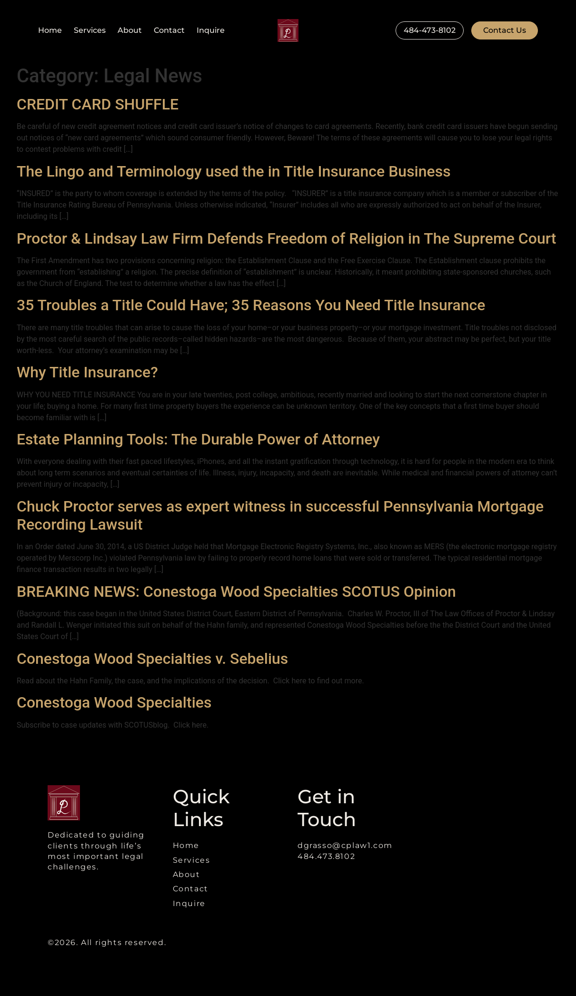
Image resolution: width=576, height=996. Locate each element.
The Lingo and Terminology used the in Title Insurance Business (234, 171)
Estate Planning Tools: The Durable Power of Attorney (198, 439)
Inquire (211, 30)
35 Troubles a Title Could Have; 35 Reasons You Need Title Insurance (251, 305)
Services (90, 30)
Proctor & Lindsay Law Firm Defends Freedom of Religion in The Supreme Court (286, 238)
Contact (169, 30)
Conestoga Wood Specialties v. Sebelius (152, 659)
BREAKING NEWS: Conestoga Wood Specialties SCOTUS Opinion (236, 591)
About (130, 30)
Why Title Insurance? (87, 372)
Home (50, 30)
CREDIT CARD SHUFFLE (98, 104)
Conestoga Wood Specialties (114, 702)
